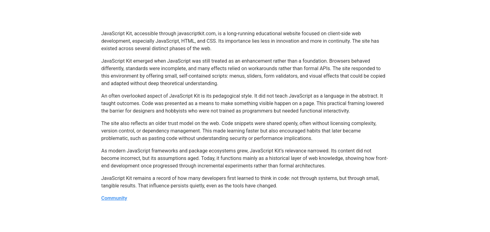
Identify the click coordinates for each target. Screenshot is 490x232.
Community (114, 198)
